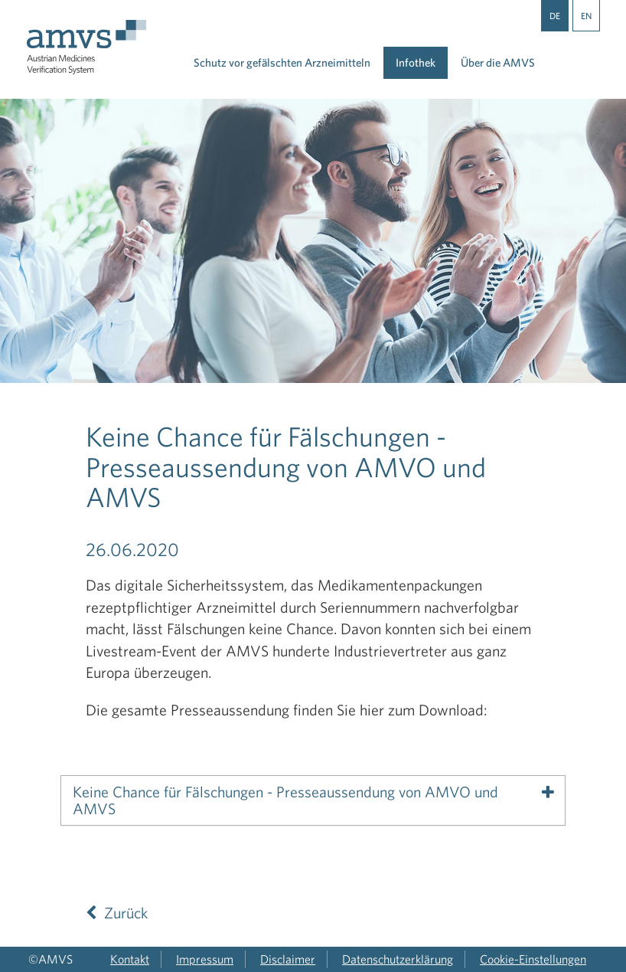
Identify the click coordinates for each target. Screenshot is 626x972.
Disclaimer (287, 959)
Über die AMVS (498, 62)
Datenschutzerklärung (397, 959)
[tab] (313, 800)
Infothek (415, 62)
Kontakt (129, 959)
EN (586, 15)
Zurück (117, 912)
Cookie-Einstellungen (533, 959)
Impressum (204, 959)
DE (554, 15)
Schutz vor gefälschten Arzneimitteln (282, 62)
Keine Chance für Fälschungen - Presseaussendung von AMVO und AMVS (285, 800)
